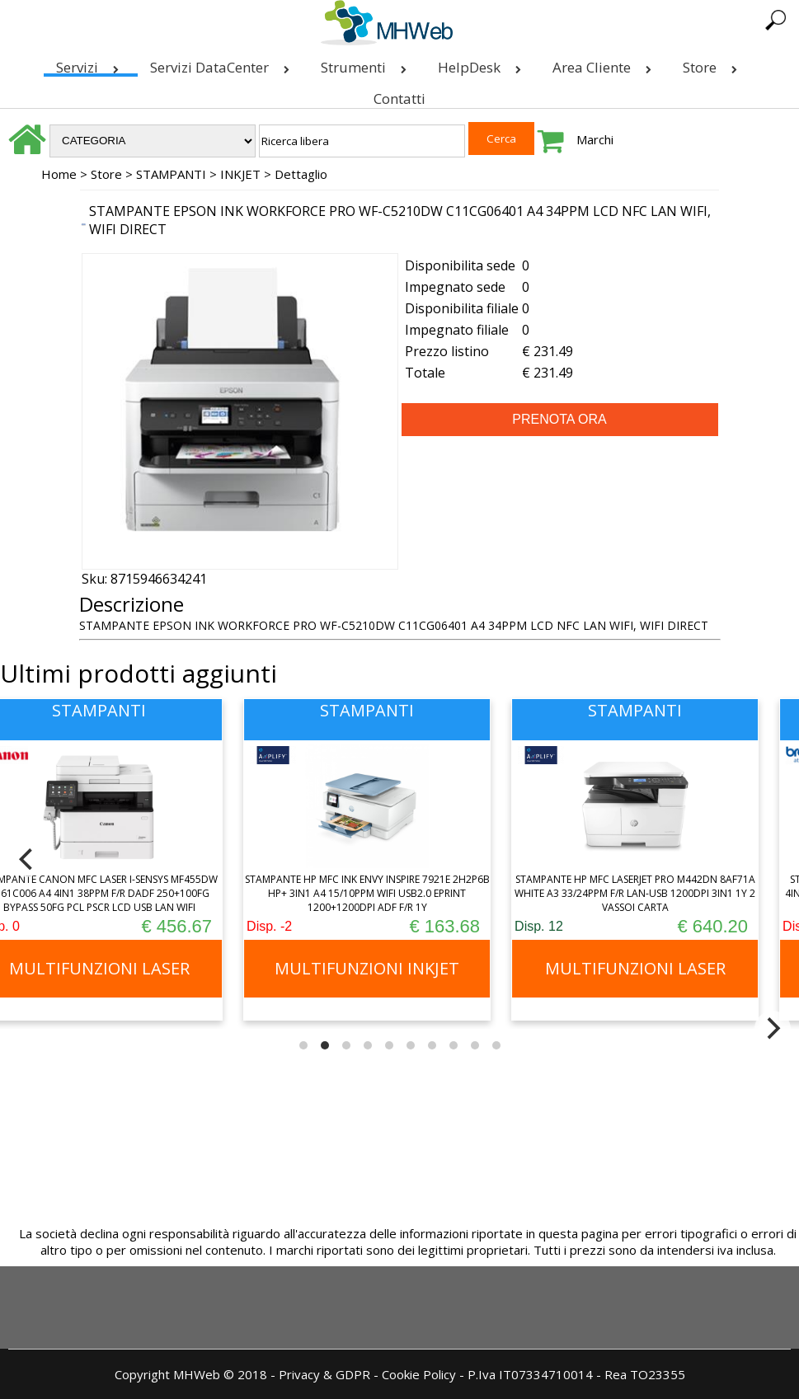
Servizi (90, 64)
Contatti (399, 98)
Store (713, 64)
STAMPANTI (171, 174)
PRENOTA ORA (559, 419)
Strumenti (367, 64)
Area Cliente (605, 64)
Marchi (594, 139)
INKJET (240, 174)
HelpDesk (483, 64)
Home (59, 174)
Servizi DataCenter (223, 64)
